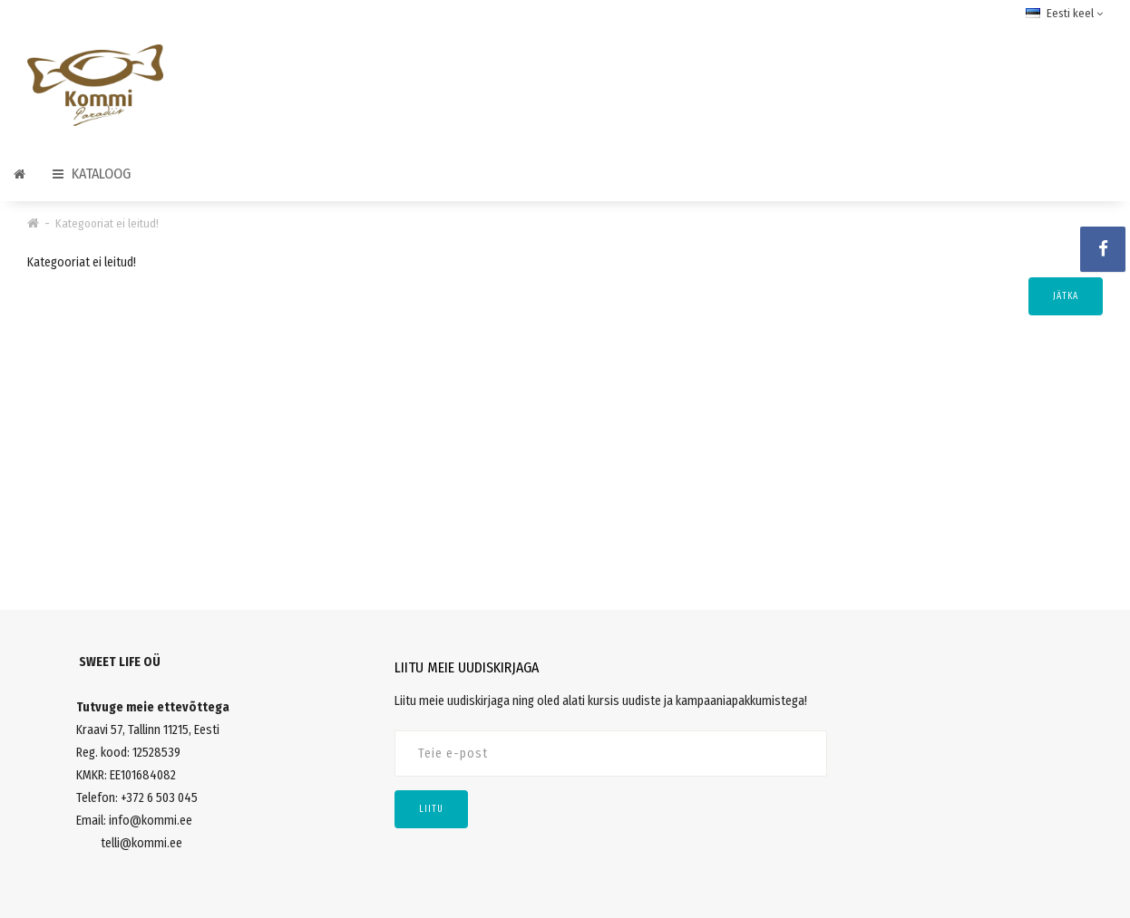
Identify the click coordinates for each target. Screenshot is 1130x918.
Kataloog (92, 173)
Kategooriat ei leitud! (107, 223)
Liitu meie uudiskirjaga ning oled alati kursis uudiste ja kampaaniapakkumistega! (601, 701)
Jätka (1065, 296)
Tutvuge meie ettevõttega (152, 707)
